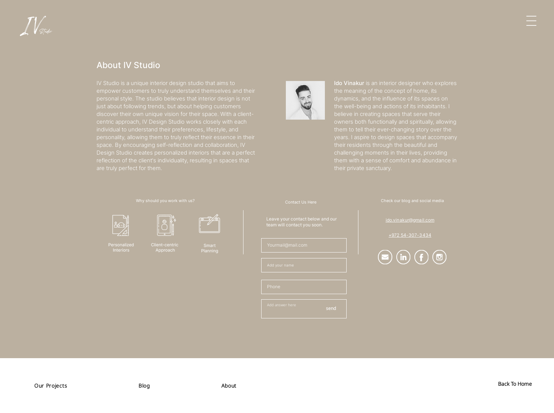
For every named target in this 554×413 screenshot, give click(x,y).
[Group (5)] (439, 257)
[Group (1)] (385, 257)
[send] (331, 308)
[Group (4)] (421, 257)
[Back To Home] (515, 384)
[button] (531, 21)
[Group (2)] (403, 257)
